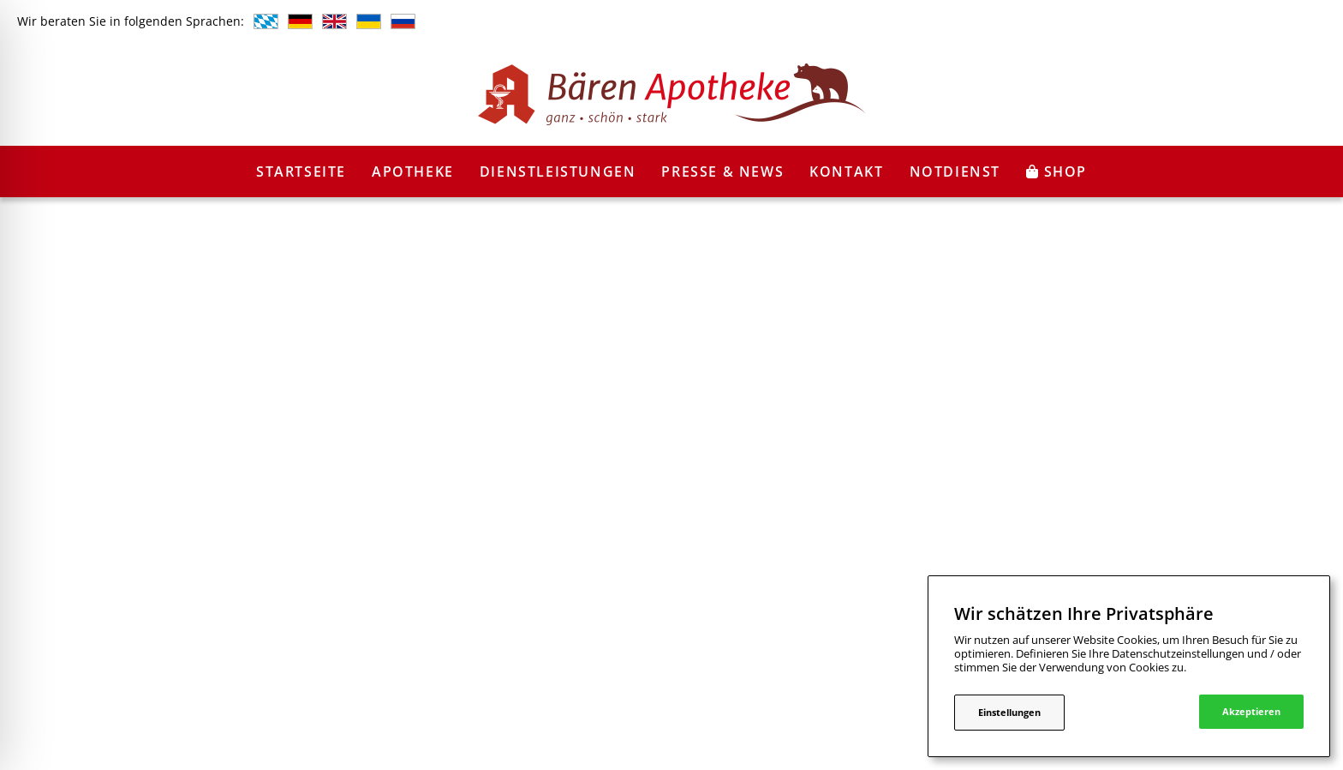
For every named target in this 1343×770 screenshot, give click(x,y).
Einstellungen (1009, 712)
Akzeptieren (1251, 711)
